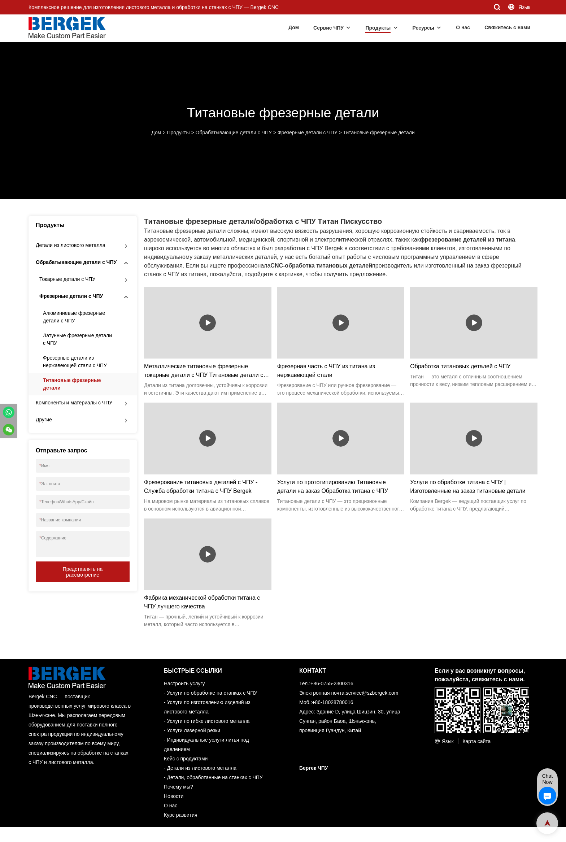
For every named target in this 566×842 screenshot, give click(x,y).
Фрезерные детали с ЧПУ (308, 132)
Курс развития (180, 815)
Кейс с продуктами (186, 758)
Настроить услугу (184, 683)
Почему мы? (178, 787)
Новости (173, 796)
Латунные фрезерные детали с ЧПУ (77, 339)
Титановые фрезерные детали (379, 132)
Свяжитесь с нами (507, 27)
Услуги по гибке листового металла (208, 721)
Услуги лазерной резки (193, 730)
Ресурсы (423, 28)
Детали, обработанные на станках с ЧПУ (215, 777)
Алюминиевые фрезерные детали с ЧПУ (74, 317)
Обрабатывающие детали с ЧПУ (234, 132)
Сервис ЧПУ (328, 28)
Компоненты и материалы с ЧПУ (74, 402)
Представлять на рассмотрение (83, 572)
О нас (463, 27)
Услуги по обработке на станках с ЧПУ (212, 693)
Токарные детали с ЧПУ (67, 279)
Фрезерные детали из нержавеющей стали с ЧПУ (75, 361)
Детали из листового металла (70, 245)
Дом (293, 27)
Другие (44, 419)
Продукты (378, 28)
